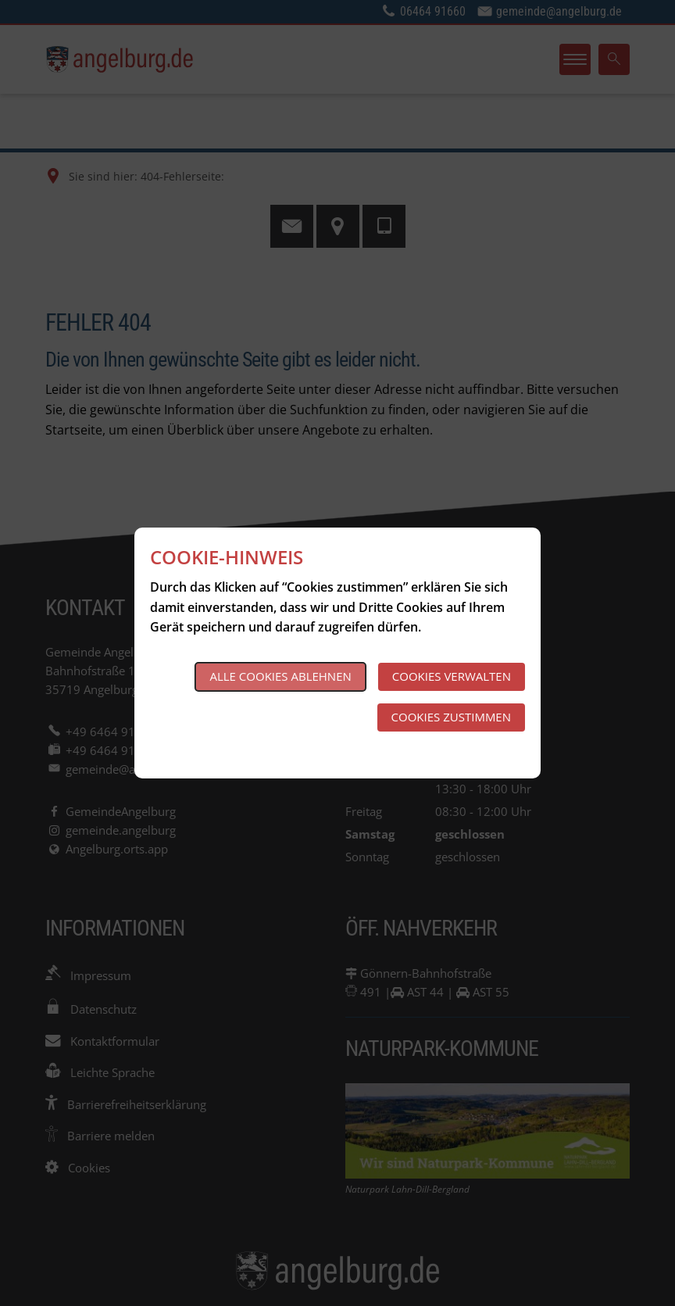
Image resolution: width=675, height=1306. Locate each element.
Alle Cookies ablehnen (280, 676)
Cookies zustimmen (451, 717)
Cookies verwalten (451, 676)
